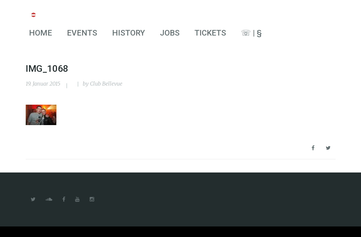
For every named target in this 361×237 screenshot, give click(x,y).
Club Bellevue (106, 83)
